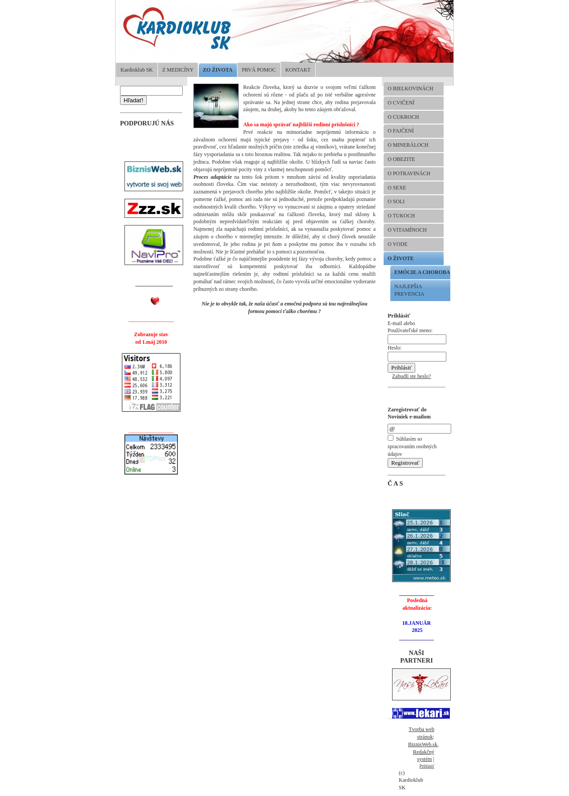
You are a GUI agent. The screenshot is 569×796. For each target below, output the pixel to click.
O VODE (398, 244)
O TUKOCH (401, 216)
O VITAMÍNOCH (407, 230)
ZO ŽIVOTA (217, 70)
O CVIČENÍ (401, 103)
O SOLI (396, 201)
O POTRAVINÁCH (409, 173)
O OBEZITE (401, 159)
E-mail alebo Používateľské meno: (417, 331)
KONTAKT (298, 70)
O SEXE (397, 188)
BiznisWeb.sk (422, 744)
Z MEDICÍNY (177, 70)
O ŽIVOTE (401, 258)
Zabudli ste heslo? (411, 376)
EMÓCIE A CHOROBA (422, 272)
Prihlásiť (427, 766)
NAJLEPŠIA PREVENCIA (409, 290)
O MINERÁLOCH (408, 145)
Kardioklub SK (136, 70)
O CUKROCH (403, 117)
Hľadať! (133, 100)
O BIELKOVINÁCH (410, 88)
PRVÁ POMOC (259, 70)
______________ (154, 284)
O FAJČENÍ (401, 131)
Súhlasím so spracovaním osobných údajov (412, 446)
